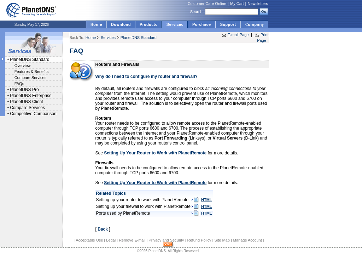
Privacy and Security (166, 240)
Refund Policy (199, 240)
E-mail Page (238, 35)
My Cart (237, 3)
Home (91, 37)
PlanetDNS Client (26, 101)
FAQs (19, 83)
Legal (111, 240)
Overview (22, 65)
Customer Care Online (207, 3)
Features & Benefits (31, 71)
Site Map (221, 240)
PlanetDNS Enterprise (30, 95)
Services (108, 37)
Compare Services (30, 77)
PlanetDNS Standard (29, 59)
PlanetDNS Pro (24, 89)
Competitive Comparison (33, 113)
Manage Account (247, 240)
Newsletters (258, 3)
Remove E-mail (132, 240)
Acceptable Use (89, 240)
